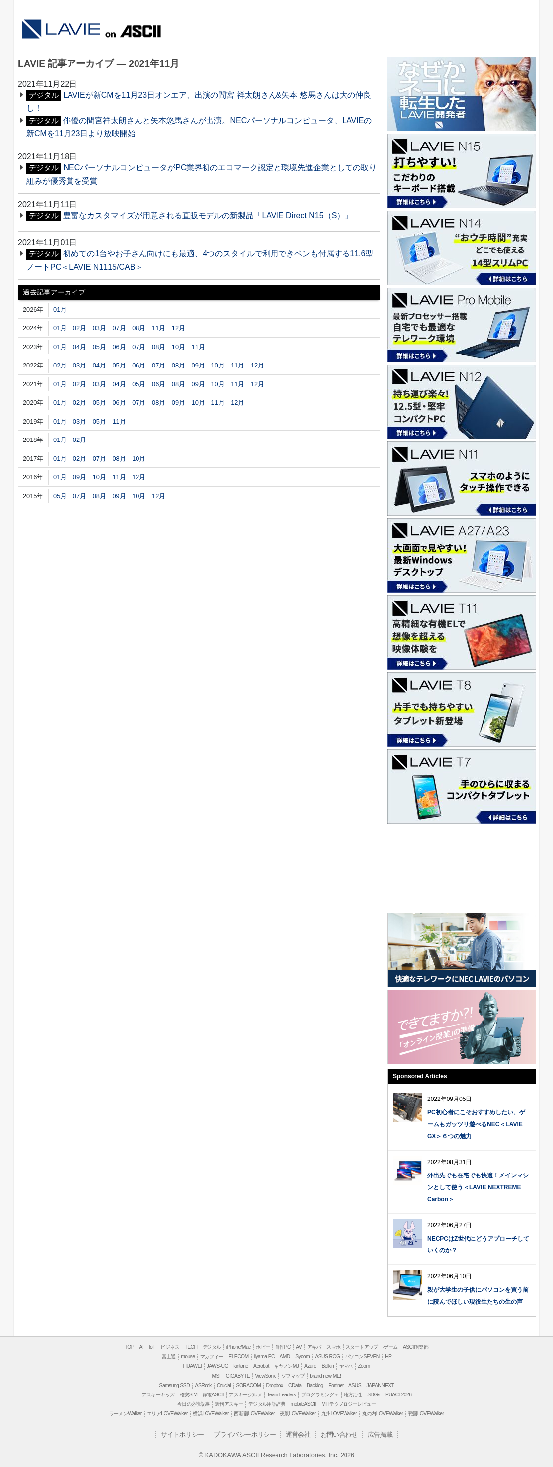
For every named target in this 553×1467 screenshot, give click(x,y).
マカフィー (211, 1356)
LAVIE (61, 25)
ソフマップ (293, 1376)
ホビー (263, 1347)
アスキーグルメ (245, 1394)
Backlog (315, 1385)
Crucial (224, 1385)
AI (141, 1347)
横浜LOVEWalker (210, 1413)
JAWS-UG (217, 1366)
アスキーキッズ (158, 1394)
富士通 (169, 1356)
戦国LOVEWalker (426, 1413)
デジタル (212, 1347)
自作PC (283, 1347)
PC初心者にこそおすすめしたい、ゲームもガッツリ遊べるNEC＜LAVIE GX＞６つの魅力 (476, 1124)
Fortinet (335, 1385)
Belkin (327, 1366)
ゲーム (390, 1347)
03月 (99, 328)
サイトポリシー (182, 1434)
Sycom (302, 1356)
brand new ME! (325, 1376)
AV (299, 1347)
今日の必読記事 (193, 1404)
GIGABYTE (238, 1376)
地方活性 (353, 1394)
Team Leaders (281, 1394)
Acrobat (261, 1366)
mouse (188, 1356)
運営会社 (298, 1434)
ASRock (203, 1385)
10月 (178, 347)
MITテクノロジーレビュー (348, 1404)
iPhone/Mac (238, 1347)
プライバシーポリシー (245, 1434)
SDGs (373, 1394)
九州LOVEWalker (339, 1413)
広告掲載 (380, 1434)
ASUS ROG (327, 1356)
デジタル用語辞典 (266, 1404)
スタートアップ (362, 1347)
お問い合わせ (339, 1434)
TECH (190, 1347)
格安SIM (188, 1394)
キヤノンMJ (286, 1366)
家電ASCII (213, 1394)
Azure (310, 1366)
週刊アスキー (229, 1404)
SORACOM (248, 1385)
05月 (99, 347)
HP (388, 1356)
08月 (138, 328)
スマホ (333, 1347)
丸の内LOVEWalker (382, 1413)
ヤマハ (346, 1366)
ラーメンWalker (125, 1413)
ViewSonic (265, 1376)
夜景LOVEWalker (298, 1413)
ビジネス (169, 1347)
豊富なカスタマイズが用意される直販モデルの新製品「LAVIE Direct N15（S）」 (207, 215)
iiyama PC (264, 1356)
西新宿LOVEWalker (254, 1413)
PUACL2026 (398, 1394)
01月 (60, 309)
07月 (119, 328)
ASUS (354, 1385)
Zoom (364, 1366)
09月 (198, 365)
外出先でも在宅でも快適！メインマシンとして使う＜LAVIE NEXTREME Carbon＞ (478, 1187)
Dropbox (274, 1385)
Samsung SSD (174, 1385)
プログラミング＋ (320, 1394)
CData (294, 1385)
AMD (284, 1356)
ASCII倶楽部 (415, 1347)
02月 (79, 328)
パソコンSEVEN (362, 1356)
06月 (119, 347)
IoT (152, 1347)
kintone (240, 1366)
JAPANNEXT (380, 1385)
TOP (129, 1347)
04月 (79, 347)
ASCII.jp (134, 31)
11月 (158, 328)
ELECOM (238, 1356)
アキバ (314, 1347)
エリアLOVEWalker (167, 1413)
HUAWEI (192, 1366)
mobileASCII (303, 1404)
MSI (216, 1376)
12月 (178, 328)
